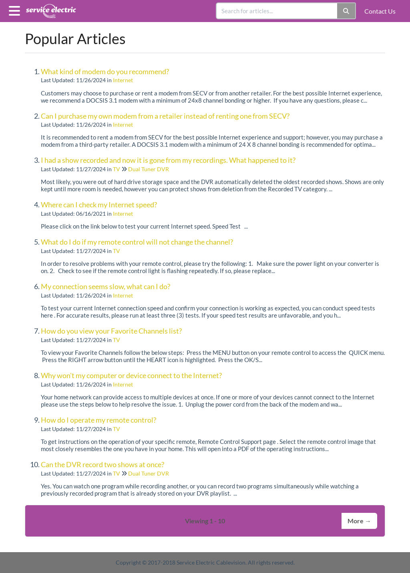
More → (359, 520)
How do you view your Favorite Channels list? (111, 330)
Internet (123, 80)
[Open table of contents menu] (16, 9)
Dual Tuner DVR (148, 169)
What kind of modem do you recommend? (105, 71)
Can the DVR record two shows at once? (102, 464)
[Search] (346, 10)
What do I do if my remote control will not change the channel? (137, 241)
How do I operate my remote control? (98, 419)
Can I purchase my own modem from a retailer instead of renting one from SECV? (165, 115)
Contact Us (380, 11)
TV (116, 169)
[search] (277, 10)
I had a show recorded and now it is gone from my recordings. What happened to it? (168, 160)
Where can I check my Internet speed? (99, 204)
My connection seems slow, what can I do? (105, 286)
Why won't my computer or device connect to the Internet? (131, 375)
